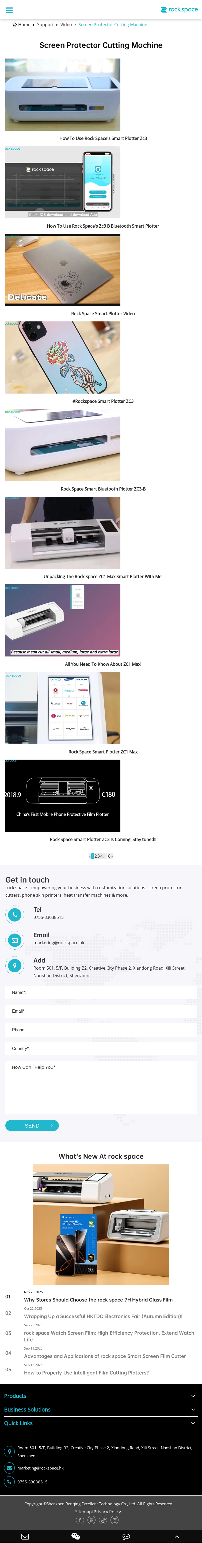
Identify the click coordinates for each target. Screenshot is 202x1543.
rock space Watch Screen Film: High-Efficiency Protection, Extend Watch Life (109, 1336)
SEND (40, 1125)
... (104, 856)
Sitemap (83, 1512)
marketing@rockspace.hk (34, 1468)
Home (24, 25)
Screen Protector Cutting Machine (113, 25)
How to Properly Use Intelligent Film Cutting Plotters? (86, 1372)
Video (66, 25)
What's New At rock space (101, 1156)
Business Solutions (27, 1409)
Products (15, 1396)
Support (45, 25)
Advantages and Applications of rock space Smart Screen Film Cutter (105, 1356)
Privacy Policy (107, 1512)
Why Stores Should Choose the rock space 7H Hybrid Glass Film (98, 1300)
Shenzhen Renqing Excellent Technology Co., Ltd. (91, 1503)
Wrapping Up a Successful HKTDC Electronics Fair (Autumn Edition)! (103, 1316)
